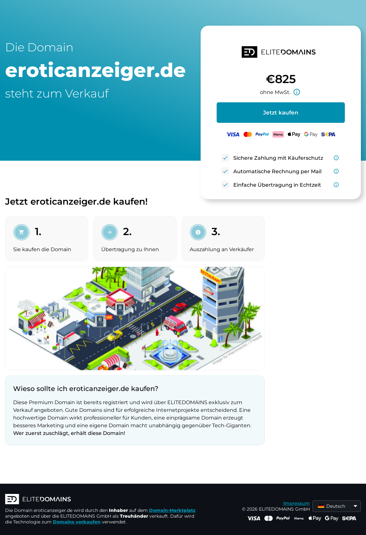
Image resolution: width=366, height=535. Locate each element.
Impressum (296, 503)
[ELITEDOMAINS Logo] (101, 499)
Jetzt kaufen (280, 112)
